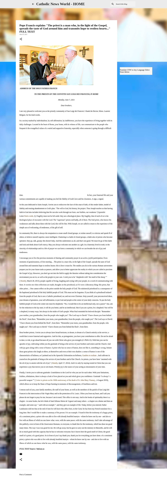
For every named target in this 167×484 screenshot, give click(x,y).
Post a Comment (25, 475)
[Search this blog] (123, 4)
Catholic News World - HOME (60, 4)
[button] (20, 39)
